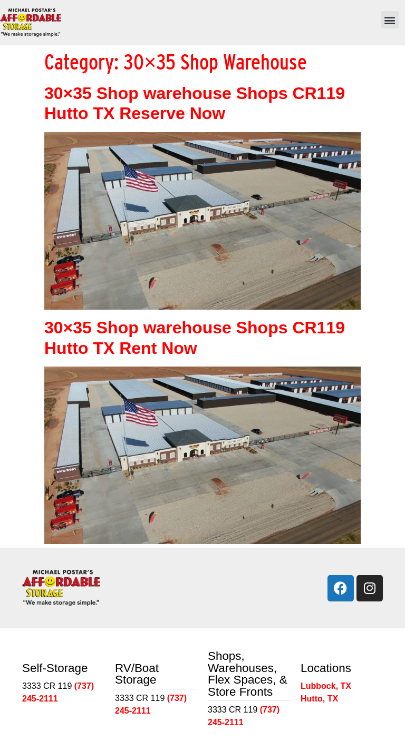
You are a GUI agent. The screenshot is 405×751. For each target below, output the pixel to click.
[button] (390, 19)
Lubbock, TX (326, 685)
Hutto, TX (319, 698)
